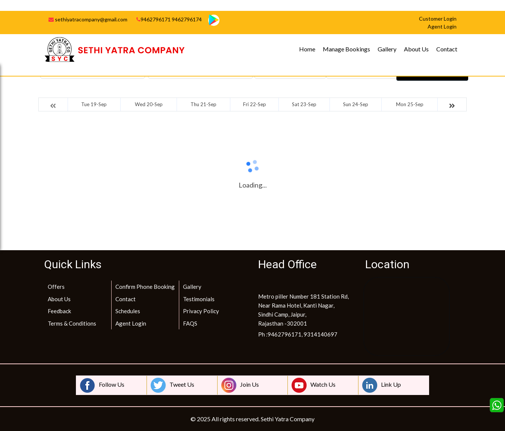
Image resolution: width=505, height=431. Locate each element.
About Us (416, 49)
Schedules (127, 311)
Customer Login (438, 18)
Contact (446, 49)
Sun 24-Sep (355, 104)
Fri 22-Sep (254, 104)
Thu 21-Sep (203, 104)
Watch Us (314, 385)
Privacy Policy (201, 311)
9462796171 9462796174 (169, 19)
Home (307, 49)
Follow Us (102, 385)
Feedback (59, 311)
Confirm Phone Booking (145, 286)
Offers (56, 286)
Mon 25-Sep (409, 104)
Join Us (240, 385)
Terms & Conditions (72, 323)
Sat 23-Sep (304, 104)
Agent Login (130, 323)
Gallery (387, 49)
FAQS (190, 323)
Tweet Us (172, 385)
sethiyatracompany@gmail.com (87, 19)
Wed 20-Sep (149, 104)
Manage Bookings (346, 49)
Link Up (381, 385)
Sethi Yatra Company (287, 418)
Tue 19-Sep (94, 104)
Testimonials (199, 299)
